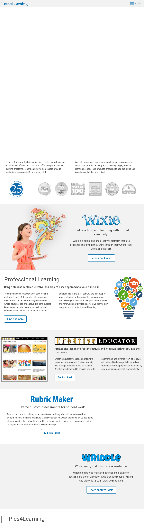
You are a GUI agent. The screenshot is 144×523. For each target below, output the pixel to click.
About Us (91, 481)
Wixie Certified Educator (70, 491)
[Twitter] (16, 515)
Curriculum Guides (40, 491)
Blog (89, 496)
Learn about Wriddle (101, 348)
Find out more (15, 177)
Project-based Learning (70, 481)
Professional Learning (70, 475)
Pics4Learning (38, 481)
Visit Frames (108, 459)
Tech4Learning (94, 475)
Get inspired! (65, 235)
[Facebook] (6, 515)
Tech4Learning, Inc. (122, 513)
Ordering (91, 491)
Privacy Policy (135, 513)
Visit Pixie (60, 456)
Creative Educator (40, 486)
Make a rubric (52, 290)
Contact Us (120, 481)
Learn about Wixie (101, 116)
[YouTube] (21, 515)
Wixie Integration (67, 486)
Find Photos (19, 402)
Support (90, 486)
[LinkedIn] (11, 515)
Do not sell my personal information (126, 517)
